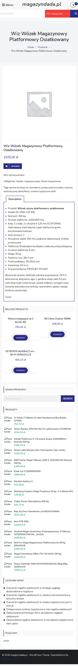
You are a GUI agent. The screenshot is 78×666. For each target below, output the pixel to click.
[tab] (15, 199)
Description (14, 199)
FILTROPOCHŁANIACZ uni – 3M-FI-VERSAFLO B (21, 353)
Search (67, 398)
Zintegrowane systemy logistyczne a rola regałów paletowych (39, 609)
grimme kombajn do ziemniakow (24, 187)
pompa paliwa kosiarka (52, 187)
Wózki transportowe (51, 181)
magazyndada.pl (41, 4)
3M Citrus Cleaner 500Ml (57, 318)
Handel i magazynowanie (28, 181)
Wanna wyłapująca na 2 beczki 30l (20, 320)
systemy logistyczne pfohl (43, 191)
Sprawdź (15, 166)
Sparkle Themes (10, 658)
